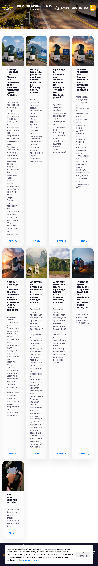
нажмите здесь (31, 560)
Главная (19, 6)
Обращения (34, 9)
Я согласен (83, 554)
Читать (14, 241)
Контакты (47, 6)
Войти (93, 8)
